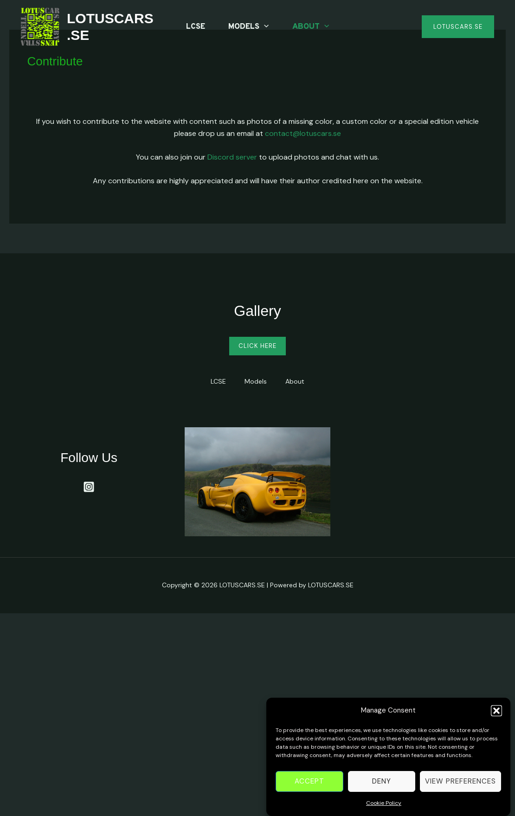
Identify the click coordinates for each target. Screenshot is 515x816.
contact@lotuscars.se (303, 133)
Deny (381, 786)
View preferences (460, 786)
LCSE (195, 27)
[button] (496, 715)
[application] (264, 26)
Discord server (232, 157)
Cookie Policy (383, 808)
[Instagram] (89, 487)
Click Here (257, 346)
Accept (309, 786)
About (310, 26)
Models (248, 26)
